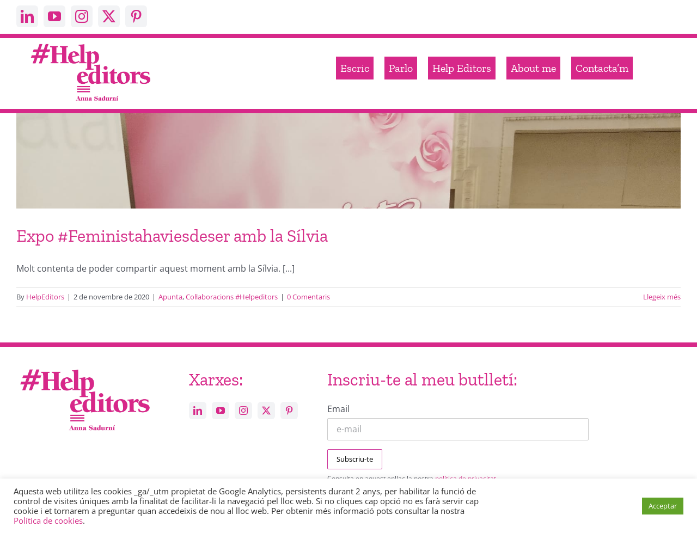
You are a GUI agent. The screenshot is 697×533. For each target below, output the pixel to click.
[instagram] (82, 16)
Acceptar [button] (663, 506)
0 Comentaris (308, 297)
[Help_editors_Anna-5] (84, 367)
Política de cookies (48, 520)
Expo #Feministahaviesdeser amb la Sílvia (172, 235)
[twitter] (109, 16)
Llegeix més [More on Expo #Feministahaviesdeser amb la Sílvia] (662, 297)
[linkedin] (27, 16)
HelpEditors (45, 297)
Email (338, 409)
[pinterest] (136, 16)
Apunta (170, 297)
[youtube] (54, 16)
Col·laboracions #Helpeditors (232, 297)
